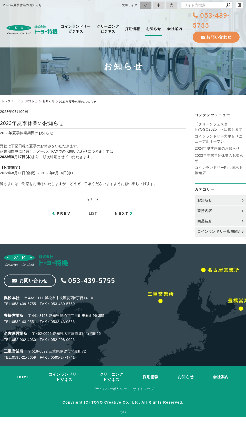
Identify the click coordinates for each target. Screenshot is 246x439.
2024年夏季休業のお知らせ (217, 148)
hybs (123, 412)
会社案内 (174, 29)
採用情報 (132, 29)
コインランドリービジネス (75, 28)
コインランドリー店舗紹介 (219, 231)
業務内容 (204, 211)
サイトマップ (143, 389)
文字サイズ (130, 5)
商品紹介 (204, 221)
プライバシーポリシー (109, 389)
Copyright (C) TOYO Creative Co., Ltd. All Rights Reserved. (123, 402)
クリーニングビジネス (108, 28)
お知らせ (153, 29)
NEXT (122, 213)
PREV (64, 213)
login (239, 5)
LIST (93, 213)
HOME (23, 377)
